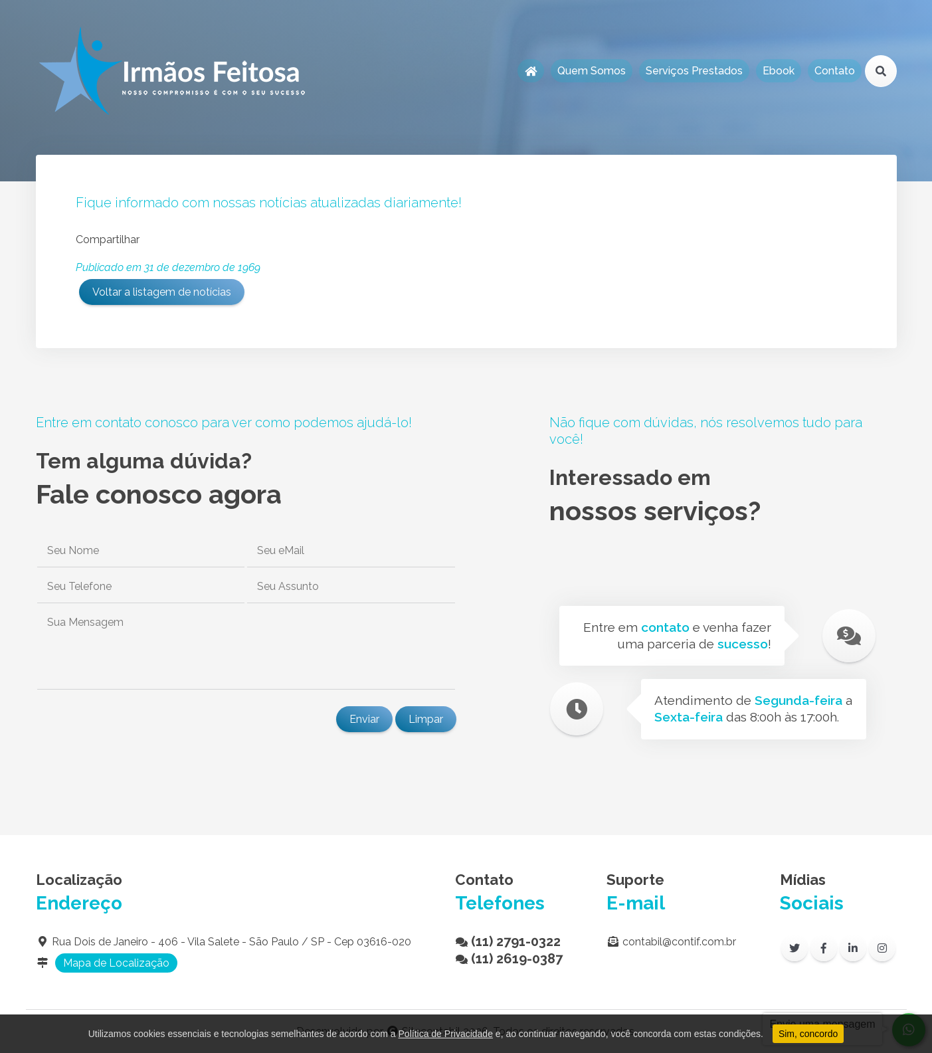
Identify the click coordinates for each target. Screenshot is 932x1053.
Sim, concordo (808, 1033)
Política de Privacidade (446, 1033)
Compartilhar (108, 239)
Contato (834, 70)
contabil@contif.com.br (679, 941)
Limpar (426, 719)
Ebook (778, 70)
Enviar (364, 719)
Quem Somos (591, 70)
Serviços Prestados (694, 70)
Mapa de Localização (116, 963)
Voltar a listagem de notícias (161, 292)
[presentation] (137, 719)
